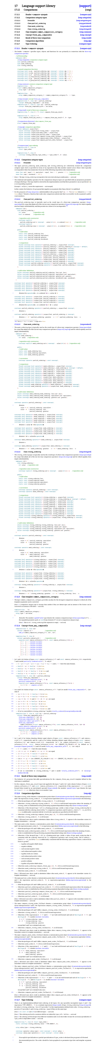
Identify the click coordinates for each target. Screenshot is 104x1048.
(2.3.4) (12, 851)
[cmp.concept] (85, 35)
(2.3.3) (12, 848)
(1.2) (12, 666)
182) (16, 321)
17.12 (17, 10)
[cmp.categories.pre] (83, 20)
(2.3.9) (12, 863)
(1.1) (12, 663)
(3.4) (12, 756)
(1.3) (12, 668)
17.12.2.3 (17, 26)
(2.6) (12, 706)
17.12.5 (17, 38)
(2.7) (12, 708)
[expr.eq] (75, 204)
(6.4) (12, 992)
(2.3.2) (12, 846)
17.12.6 (17, 41)
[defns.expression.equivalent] (70, 798)
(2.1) (12, 694)
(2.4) (12, 701)
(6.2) (12, 975)
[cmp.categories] (84, 17)
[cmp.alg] (87, 41)
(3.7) (12, 763)
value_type (24, 1027)
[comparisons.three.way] (26, 121)
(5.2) (12, 943)
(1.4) (12, 671)
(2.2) (12, 696)
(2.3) (12, 698)
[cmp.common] (85, 32)
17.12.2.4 (17, 29)
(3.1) (12, 748)
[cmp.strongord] (85, 29)
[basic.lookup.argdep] (80, 805)
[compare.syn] (85, 14)
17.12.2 (17, 17)
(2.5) (12, 703)
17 (15, 6)
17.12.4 (17, 35)
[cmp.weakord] (85, 26)
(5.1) (12, 941)
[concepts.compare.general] (23, 746)
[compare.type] (85, 44)
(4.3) (12, 914)
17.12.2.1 (17, 20)
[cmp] (88, 10)
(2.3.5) (12, 853)
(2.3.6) (12, 856)
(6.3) (12, 977)
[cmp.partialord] (85, 23)
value (42, 1024)
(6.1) (12, 972)
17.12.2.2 (17, 23)
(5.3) (12, 946)
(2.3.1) (12, 844)
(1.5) (12, 673)
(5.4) (12, 959)
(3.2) (12, 751)
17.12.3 (17, 32)
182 (67, 206)
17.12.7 (17, 44)
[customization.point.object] (65, 796)
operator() (35, 1033)
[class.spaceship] (78, 618)
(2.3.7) (12, 858)
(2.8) (12, 711)
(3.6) (12, 761)
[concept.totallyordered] (73, 711)
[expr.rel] (69, 204)
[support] (85, 6)
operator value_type (30, 1031)
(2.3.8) (12, 861)
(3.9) (12, 768)
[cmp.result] (86, 38)
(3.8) (12, 765)
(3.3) (12, 753)
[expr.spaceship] (85, 327)
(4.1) (12, 910)
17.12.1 (17, 14)
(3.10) (12, 770)
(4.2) (12, 912)
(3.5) (12, 758)
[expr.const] (57, 1005)
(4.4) (12, 927)
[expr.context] (52, 788)
